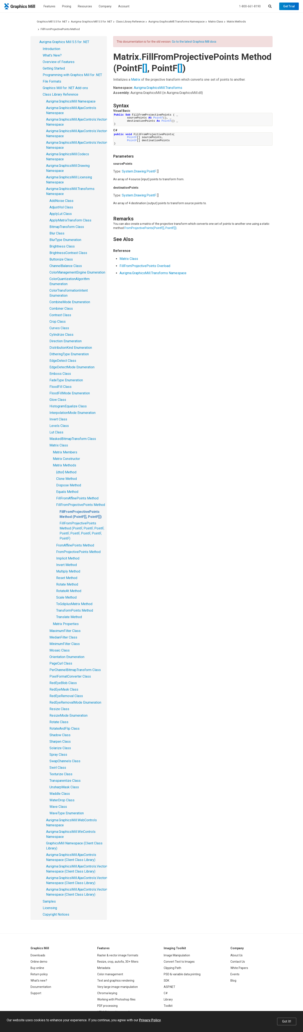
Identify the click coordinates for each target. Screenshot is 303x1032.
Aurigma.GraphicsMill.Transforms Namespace (176, 21)
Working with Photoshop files (116, 999)
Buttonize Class (61, 259)
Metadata (103, 968)
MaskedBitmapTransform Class (72, 439)
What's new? (39, 980)
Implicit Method (67, 558)
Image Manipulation (177, 955)
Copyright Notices (56, 914)
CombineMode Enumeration (69, 302)
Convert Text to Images (179, 961)
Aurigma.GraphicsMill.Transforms (158, 88)
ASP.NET (169, 987)
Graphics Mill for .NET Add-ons (65, 88)
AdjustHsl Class (61, 207)
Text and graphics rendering (115, 980)
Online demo (39, 961)
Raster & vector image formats (117, 955)
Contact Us (237, 961)
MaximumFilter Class (65, 631)
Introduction (51, 49)
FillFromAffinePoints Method (77, 498)
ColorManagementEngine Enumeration (77, 272)
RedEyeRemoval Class (66, 696)
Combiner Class (61, 309)
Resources (85, 6)
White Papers (239, 968)
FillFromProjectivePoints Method (60, 29)
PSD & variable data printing (182, 974)
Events (234, 974)
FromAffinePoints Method (75, 545)
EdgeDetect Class (62, 361)
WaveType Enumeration (66, 813)
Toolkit (168, 1005)
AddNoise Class (61, 201)
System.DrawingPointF (139, 171)
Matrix (135, 80)
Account (123, 6)
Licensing (50, 908)
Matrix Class (215, 21)
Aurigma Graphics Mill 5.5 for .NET (91, 21)
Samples (49, 901)
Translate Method (69, 617)
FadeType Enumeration (66, 380)
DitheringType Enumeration (69, 354)
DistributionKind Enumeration (70, 348)
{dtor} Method (66, 472)
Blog (233, 980)
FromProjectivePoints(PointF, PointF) (150, 228)
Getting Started (54, 68)
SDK (166, 980)
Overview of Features (58, 62)
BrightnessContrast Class (68, 253)
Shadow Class (59, 735)
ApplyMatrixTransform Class (70, 220)
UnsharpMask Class (64, 787)
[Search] (270, 6)
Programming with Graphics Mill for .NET (72, 75)
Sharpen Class (60, 742)
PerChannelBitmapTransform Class (75, 670)
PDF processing (107, 1005)
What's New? (52, 55)
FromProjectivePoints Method (78, 552)
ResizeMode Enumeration (68, 715)
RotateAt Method (68, 591)
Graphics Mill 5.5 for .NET (52, 21)
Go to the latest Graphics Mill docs (194, 41)
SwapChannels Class (64, 761)
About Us (236, 955)
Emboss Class (60, 374)
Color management (110, 974)
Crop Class (57, 322)
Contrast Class (60, 315)
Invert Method (66, 565)
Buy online (37, 968)
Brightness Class (62, 246)
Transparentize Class (65, 781)
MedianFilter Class (63, 637)
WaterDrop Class (61, 800)
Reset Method (66, 578)
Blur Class (56, 233)
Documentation (41, 987)
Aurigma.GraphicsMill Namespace (71, 101)
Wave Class (58, 807)
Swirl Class (57, 768)
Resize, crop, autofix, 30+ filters (117, 961)
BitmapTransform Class (66, 227)
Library (168, 999)
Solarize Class (60, 748)
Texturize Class (60, 774)
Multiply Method (68, 571)
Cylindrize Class (61, 335)
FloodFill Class (60, 387)
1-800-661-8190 (250, 6)
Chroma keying (107, 993)
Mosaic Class (59, 650)
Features (49, 6)
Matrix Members (65, 452)
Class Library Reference (130, 21)
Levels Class (59, 426)
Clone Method (66, 479)
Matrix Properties (66, 624)
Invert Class (58, 419)
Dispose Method (68, 485)
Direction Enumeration (65, 341)
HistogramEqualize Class (68, 406)
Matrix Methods (236, 21)
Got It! (286, 1021)
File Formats (52, 81)
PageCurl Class (60, 663)
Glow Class (57, 400)
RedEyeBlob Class (63, 683)
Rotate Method (67, 584)
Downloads (38, 955)
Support (36, 993)
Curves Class (59, 328)
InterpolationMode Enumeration (72, 413)
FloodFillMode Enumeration (69, 393)
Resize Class (59, 709)
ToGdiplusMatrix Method (74, 604)
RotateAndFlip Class (64, 729)
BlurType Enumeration (65, 240)
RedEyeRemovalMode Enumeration (75, 702)
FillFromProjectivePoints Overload (145, 266)
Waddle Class (59, 794)
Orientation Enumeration (66, 657)
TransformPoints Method (74, 610)
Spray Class (58, 755)
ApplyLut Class (60, 214)
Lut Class (56, 432)
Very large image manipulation (117, 987)
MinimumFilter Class (64, 644)
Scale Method (66, 597)
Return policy (39, 974)
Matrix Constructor (66, 459)
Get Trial (289, 6)
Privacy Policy (150, 1020)
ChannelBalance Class (65, 266)
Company (105, 6)
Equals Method (67, 492)
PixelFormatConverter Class (70, 676)
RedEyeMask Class (63, 689)
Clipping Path (172, 968)
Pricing (66, 6)
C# (166, 993)
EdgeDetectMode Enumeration (71, 367)
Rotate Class (58, 722)
